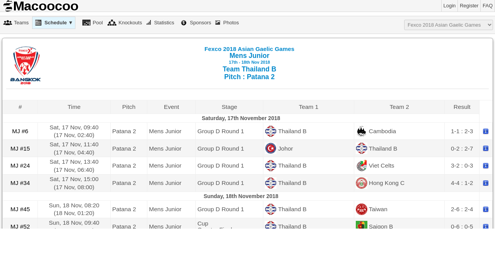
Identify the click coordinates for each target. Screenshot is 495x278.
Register (469, 5)
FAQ (488, 5)
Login (450, 5)
